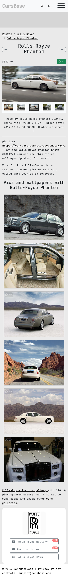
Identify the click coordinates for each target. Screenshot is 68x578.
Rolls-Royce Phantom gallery (25, 490)
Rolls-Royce (25, 34)
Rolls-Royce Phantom (22, 38)
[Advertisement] (34, 19)
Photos (7, 34)
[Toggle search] (42, 6)
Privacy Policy (49, 569)
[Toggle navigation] (60, 5)
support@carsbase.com (34, 573)
